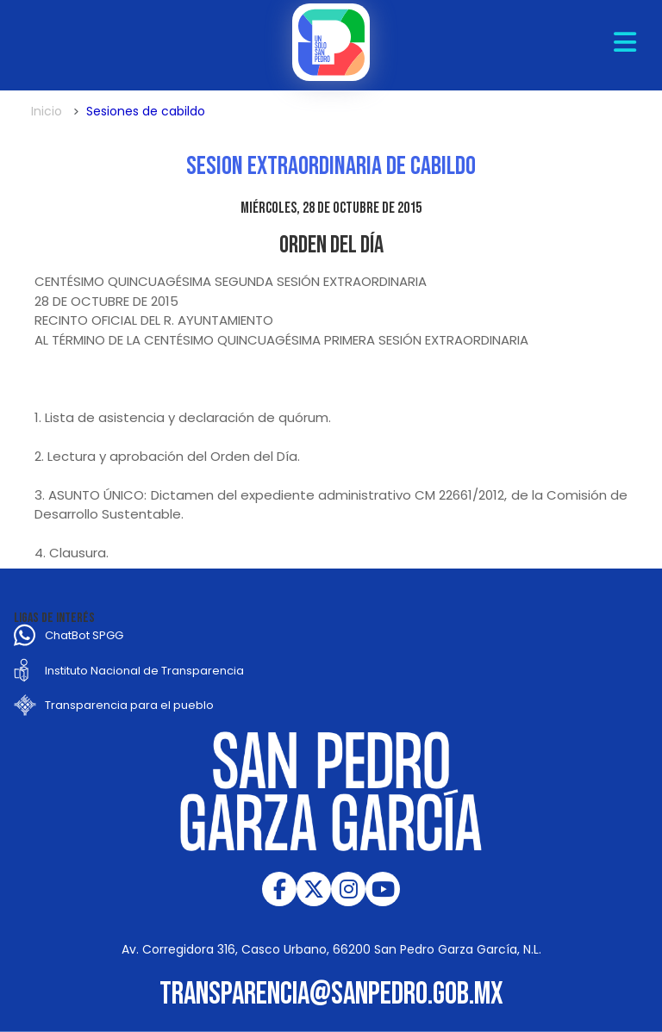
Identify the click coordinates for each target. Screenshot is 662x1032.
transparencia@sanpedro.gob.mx (331, 994)
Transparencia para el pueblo (129, 705)
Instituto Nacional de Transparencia (144, 670)
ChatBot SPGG (84, 635)
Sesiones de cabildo (145, 111)
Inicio (46, 111)
